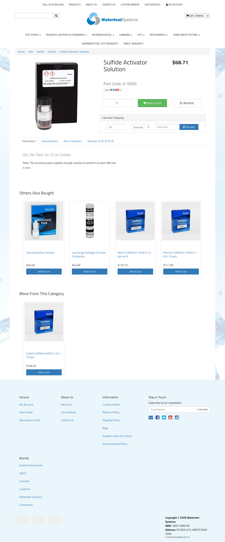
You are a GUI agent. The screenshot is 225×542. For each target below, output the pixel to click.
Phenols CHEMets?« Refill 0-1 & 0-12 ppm (180, 254)
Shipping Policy (111, 420)
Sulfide (52, 52)
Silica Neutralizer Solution (40, 253)
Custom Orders (130, 4)
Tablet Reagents (133, 43)
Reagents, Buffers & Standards (66, 35)
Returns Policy (111, 412)
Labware (125, 35)
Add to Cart (152, 103)
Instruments (159, 35)
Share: (113, 90)
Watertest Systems (30, 497)
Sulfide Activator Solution (74, 52)
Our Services (152, 4)
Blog (105, 428)
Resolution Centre (29, 420)
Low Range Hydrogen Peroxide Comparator (89, 254)
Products (75, 4)
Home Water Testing (186, 35)
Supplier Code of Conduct (117, 436)
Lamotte (24, 481)
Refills (40, 52)
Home (21, 52)
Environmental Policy (114, 444)
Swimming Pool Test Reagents (100, 43)
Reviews (101, 141)
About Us (91, 4)
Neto (188, 537)
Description (29, 141)
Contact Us (108, 4)
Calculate (189, 127)
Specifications (49, 141)
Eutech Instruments (31, 465)
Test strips (33, 35)
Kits (140, 35)
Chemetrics (26, 505)
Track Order (26, 412)
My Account (26, 404)
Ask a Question (72, 141)
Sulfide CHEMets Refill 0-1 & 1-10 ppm (43, 355)
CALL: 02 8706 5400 (53, 4)
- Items (194, 15)
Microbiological (103, 35)
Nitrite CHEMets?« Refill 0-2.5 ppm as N (134, 254)
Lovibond (24, 489)
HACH (22, 473)
